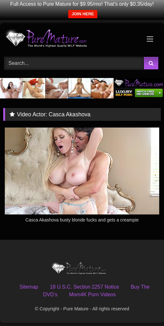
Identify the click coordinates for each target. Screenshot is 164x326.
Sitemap (28, 287)
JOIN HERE (82, 14)
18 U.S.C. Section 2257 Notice (84, 287)
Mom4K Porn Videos (92, 294)
